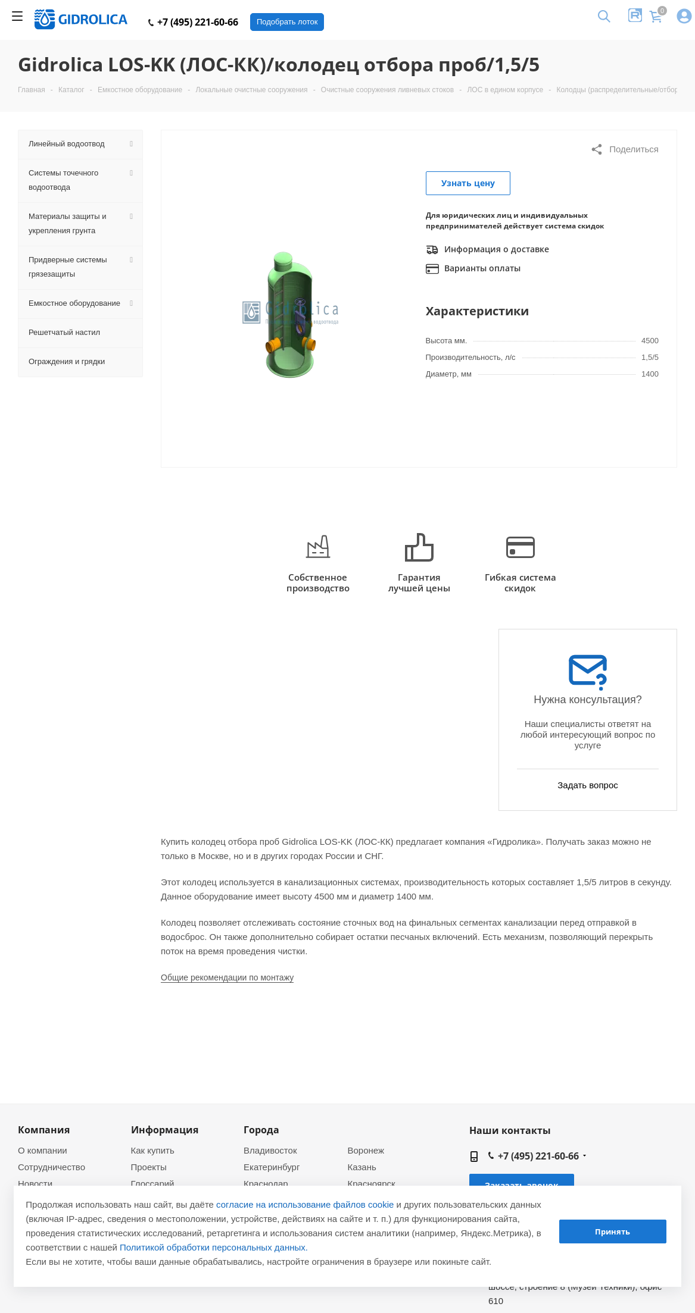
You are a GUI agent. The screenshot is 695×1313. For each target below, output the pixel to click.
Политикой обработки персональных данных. (214, 1247)
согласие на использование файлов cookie (305, 1204)
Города (261, 1129)
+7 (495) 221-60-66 (193, 22)
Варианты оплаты (473, 268)
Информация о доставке (487, 249)
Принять (612, 1231)
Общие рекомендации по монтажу (227, 977)
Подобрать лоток (287, 21)
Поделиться (624, 149)
